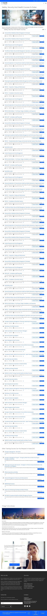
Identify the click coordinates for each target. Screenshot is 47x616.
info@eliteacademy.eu (28, 598)
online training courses (28, 588)
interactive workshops (28, 585)
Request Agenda (36, 36)
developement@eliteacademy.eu (30, 602)
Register (41, 36)
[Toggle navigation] (45, 3)
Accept (43, 613)
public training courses (28, 583)
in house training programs (29, 586)
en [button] (44, 0)
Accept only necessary (36, 613)
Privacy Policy (29, 613)
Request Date (40, 454)
